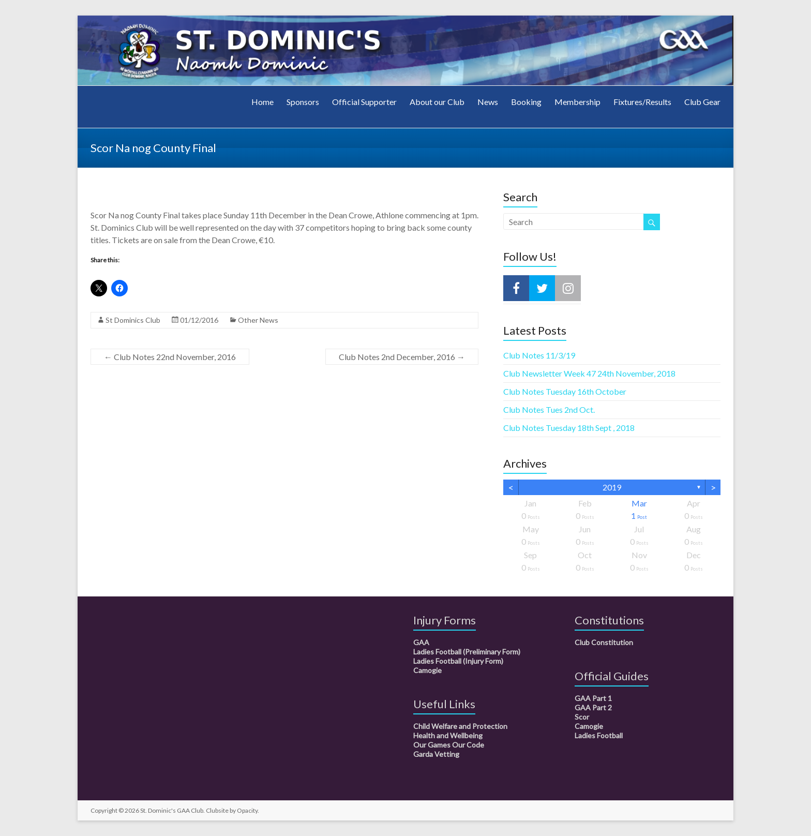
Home (262, 102)
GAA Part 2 (593, 707)
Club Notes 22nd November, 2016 (170, 357)
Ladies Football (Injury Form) (458, 660)
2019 (612, 487)
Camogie (427, 670)
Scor (582, 716)
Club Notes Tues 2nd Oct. (549, 409)
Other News (258, 320)
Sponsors (303, 102)
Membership (577, 102)
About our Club (437, 102)
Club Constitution (604, 642)
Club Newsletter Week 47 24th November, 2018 (589, 373)
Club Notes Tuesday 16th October (564, 391)
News (487, 102)
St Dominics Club (133, 320)
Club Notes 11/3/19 (539, 355)
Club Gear (702, 102)
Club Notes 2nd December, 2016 (402, 357)
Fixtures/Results (642, 102)
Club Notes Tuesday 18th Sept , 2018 (569, 427)
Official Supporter (364, 102)
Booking (526, 102)
